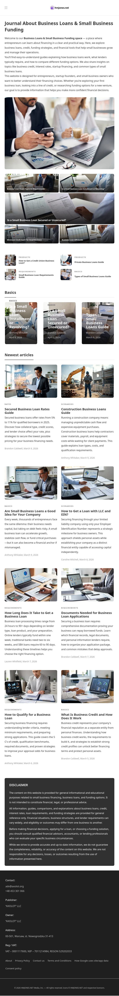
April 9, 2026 (15, 337)
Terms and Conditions (59, 960)
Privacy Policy (22, 960)
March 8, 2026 (86, 559)
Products (24, 257)
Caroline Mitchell (69, 559)
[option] (59, 209)
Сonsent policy (13, 968)
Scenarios (67, 404)
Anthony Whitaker (18, 332)
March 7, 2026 (30, 661)
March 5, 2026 (87, 758)
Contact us (38, 960)
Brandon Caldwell (57, 332)
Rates (65, 235)
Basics (66, 184)
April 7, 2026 (54, 337)
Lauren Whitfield (13, 661)
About (8, 960)
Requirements (16, 184)
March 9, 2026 (93, 337)
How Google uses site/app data (91, 960)
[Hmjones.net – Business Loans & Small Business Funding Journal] (59, 7)
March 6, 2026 (31, 763)
